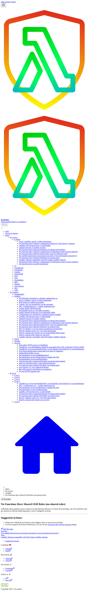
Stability (17, 296)
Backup (17, 284)
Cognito (17, 272)
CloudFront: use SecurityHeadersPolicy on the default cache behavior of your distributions (51, 349)
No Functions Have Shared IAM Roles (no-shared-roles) (39, 258)
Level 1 (17, 375)
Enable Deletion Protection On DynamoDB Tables (37, 312)
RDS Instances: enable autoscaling (31, 302)
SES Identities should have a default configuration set (38, 298)
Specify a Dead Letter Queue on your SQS (34, 335)
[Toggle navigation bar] (3, 5)
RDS (16, 282)
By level (13, 373)
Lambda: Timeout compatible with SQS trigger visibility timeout (42, 260)
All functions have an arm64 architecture (33, 264)
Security (17, 343)
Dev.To (8, 580)
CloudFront (18, 270)
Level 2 (17, 377)
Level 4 (17, 381)
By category (14, 292)
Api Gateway (19, 286)
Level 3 (17, 379)
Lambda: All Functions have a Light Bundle (35, 246)
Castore (8, 570)
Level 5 (17, 402)
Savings (17, 341)
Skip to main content (8, 2)
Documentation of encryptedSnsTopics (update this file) (39, 357)
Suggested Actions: (12, 541)
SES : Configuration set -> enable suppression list (37, 306)
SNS (16, 276)
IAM (16, 290)
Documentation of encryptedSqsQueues (33, 359)
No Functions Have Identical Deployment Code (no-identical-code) (43, 254)
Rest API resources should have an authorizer (35, 369)
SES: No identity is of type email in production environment (40, 329)
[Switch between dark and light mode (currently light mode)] (4, 225)
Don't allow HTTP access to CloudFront (33, 345)
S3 (15, 266)
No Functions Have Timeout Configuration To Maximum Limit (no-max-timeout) (48, 252)
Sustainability (19, 294)
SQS (16, 278)
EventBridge (18, 280)
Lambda (17, 239)
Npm (8, 551)
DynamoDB (18, 274)
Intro (7, 231)
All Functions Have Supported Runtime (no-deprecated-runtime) (42, 250)
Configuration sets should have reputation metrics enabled (40, 315)
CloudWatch (18, 268)
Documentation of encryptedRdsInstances (34, 355)
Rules (7, 235)
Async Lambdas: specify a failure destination (35, 241)
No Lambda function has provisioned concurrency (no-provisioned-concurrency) (48, 256)
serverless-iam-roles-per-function (59, 525)
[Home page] (46, 487)
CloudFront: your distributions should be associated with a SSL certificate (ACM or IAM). (51, 347)
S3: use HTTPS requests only (29, 371)
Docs (11, 222)
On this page (6, 499)
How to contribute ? (20, 222)
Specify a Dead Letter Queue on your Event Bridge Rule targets (42, 333)
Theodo (8, 559)
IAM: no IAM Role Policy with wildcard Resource (37, 363)
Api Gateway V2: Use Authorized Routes (34, 367)
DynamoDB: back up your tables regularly (34, 310)
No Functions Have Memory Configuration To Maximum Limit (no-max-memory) (48, 262)
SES (16, 288)
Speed (16, 339)
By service (14, 237)
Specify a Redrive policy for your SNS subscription (37, 331)
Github (8, 549)
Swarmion (9, 568)
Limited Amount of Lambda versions (32, 248)
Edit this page (7, 529)
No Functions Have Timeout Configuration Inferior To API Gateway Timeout (47, 243)
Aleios (8, 561)
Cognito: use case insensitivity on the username (36, 304)
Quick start (5, 222)
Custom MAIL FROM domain (30, 308)
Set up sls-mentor (11, 233)
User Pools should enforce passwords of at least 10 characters (41, 351)
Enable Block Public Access (29, 353)
